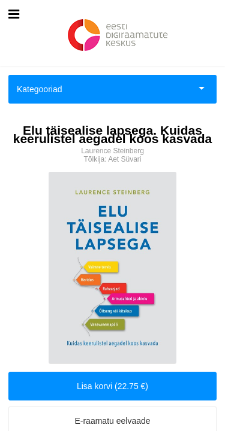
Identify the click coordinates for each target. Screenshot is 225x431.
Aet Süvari (124, 159)
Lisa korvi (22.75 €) (112, 386)
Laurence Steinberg (112, 151)
